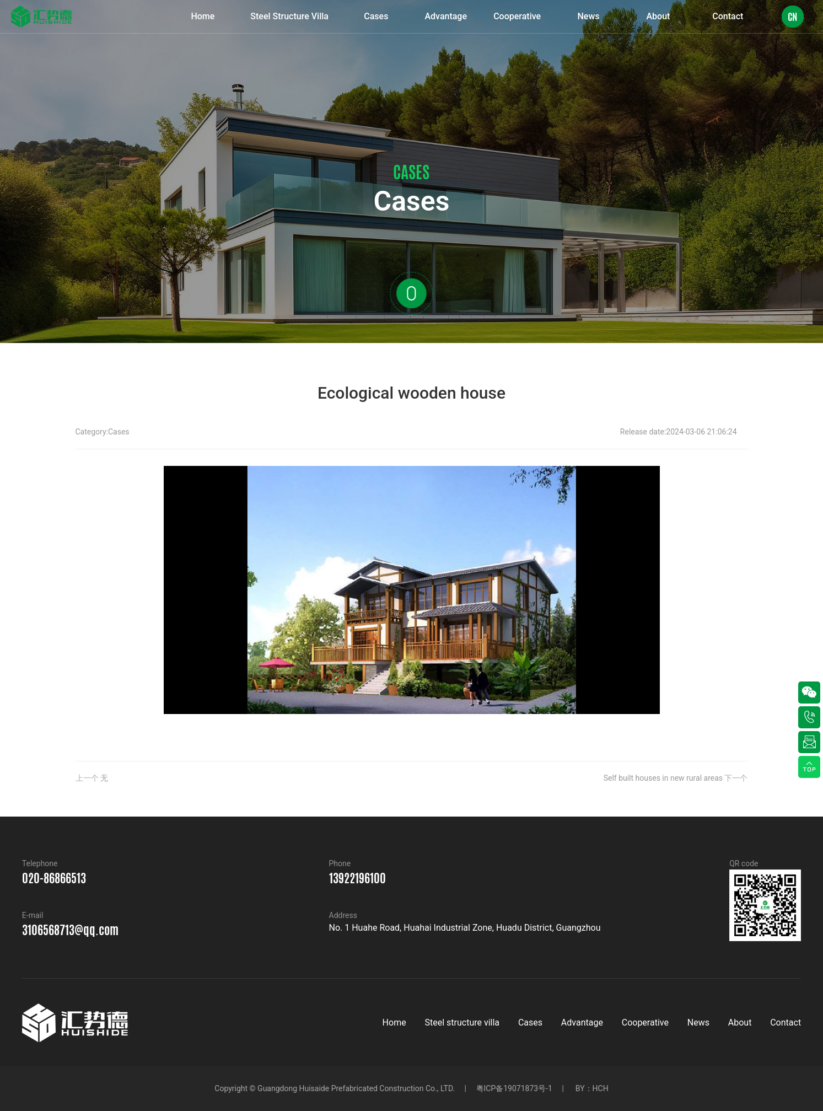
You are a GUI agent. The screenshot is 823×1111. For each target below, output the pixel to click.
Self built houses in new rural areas (663, 778)
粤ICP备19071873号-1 (514, 1088)
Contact (785, 1022)
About (740, 1022)
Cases (119, 431)
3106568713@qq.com (70, 930)
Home (394, 1022)
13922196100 (357, 878)
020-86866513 (54, 878)
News (698, 1022)
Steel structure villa (461, 1022)
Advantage (582, 1022)
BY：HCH (592, 1088)
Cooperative (645, 1022)
